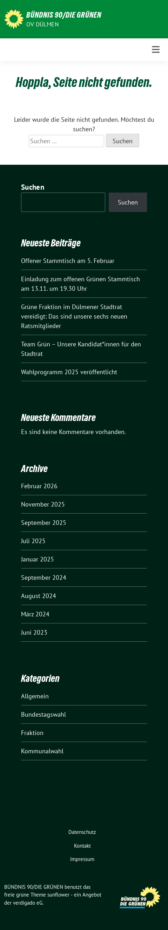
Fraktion (32, 733)
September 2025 (43, 523)
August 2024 (38, 596)
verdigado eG (27, 902)
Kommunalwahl (42, 751)
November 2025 (43, 504)
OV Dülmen (42, 24)
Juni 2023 (34, 632)
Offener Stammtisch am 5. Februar (67, 261)
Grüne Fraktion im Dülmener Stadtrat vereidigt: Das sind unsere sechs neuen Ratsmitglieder (74, 316)
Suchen (32, 187)
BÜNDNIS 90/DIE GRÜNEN (63, 14)
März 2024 (35, 614)
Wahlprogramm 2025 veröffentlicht (69, 372)
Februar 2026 (39, 486)
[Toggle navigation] (156, 49)
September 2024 (43, 577)
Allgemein (35, 696)
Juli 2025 (33, 541)
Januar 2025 (37, 559)
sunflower (58, 894)
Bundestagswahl (43, 714)
